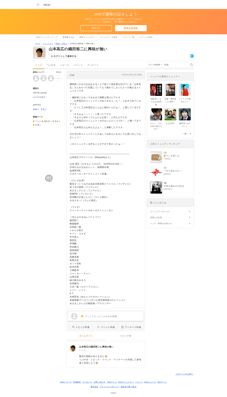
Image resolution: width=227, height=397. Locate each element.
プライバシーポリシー (109, 387)
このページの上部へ (184, 374)
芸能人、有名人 (61, 43)
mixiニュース (150, 382)
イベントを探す (146, 37)
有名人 (58, 121)
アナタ (38, 121)
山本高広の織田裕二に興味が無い (96, 346)
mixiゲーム (112, 382)
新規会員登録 (131, 28)
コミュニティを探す (109, 37)
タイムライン (86, 336)
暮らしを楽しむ (172, 155)
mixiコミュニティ (126, 382)
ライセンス (87, 382)
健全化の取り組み (129, 387)
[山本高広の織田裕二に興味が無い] (73, 348)
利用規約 (77, 382)
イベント (78, 65)
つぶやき (51, 65)
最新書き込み (69, 37)
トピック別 (125, 336)
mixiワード (162, 382)
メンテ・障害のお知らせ (161, 223)
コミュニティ (48, 43)
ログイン (96, 28)
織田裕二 (48, 121)
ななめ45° (170, 123)
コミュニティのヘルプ (160, 211)
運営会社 (94, 387)
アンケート (93, 65)
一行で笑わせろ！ (173, 171)
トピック (64, 65)
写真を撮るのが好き (174, 186)
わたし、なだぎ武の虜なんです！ (156, 126)
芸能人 (38, 125)
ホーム (37, 43)
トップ (38, 65)
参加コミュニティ (87, 37)
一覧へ (185, 134)
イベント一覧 (128, 37)
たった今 (82, 350)
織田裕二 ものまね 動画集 (156, 102)
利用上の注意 (156, 217)
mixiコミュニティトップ (47, 37)
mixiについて (66, 382)
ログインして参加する (64, 56)
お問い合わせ (99, 382)
